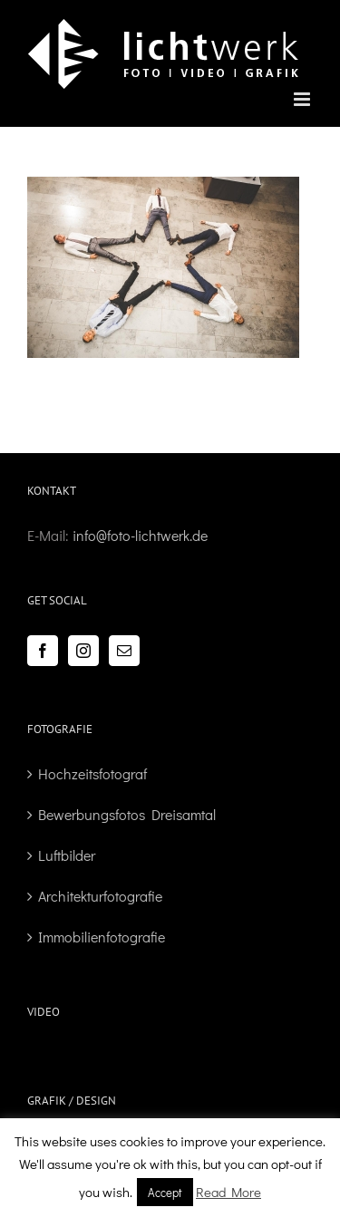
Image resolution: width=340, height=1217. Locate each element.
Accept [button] (165, 1192)
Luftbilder (66, 854)
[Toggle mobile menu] (303, 99)
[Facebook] (42, 650)
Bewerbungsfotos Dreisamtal (127, 814)
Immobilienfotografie (101, 936)
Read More (228, 1192)
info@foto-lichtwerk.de (140, 535)
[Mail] (124, 650)
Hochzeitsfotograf (92, 773)
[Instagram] (83, 650)
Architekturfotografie (100, 895)
